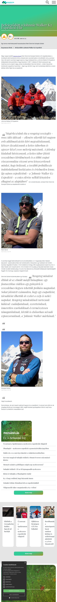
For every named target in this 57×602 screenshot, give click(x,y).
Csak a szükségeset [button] (14, 594)
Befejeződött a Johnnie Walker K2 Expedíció (28, 47)
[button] (14, 597)
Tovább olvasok (13, 574)
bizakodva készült (17, 56)
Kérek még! (28, 492)
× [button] (25, 562)
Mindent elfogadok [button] (14, 590)
